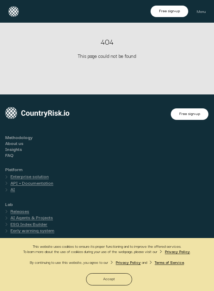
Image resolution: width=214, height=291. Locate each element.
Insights (13, 149)
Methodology (19, 137)
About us (14, 143)
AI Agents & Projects (31, 217)
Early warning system (32, 230)
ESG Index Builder (28, 223)
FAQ (9, 155)
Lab (9, 203)
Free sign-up (169, 10)
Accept (109, 278)
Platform (14, 169)
